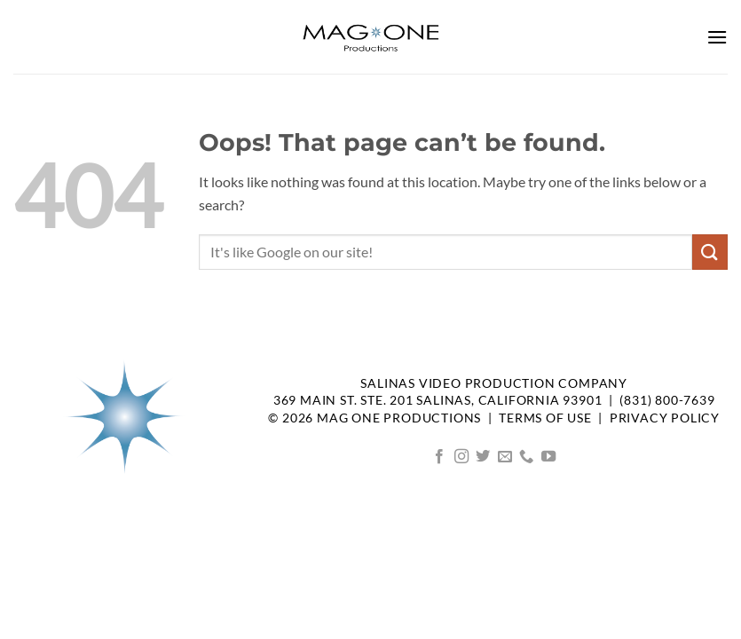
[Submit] (710, 251)
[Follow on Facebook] (439, 457)
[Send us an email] (505, 457)
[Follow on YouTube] (548, 457)
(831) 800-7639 (666, 400)
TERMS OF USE (545, 418)
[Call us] (526, 457)
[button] (717, 37)
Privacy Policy (665, 418)
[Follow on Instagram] (461, 457)
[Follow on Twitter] (483, 457)
